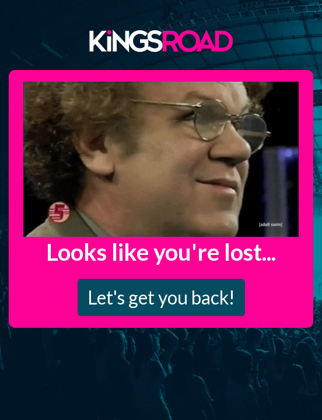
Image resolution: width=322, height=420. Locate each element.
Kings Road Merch (161, 40)
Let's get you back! (161, 297)
